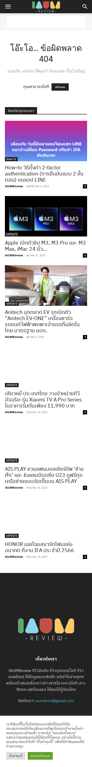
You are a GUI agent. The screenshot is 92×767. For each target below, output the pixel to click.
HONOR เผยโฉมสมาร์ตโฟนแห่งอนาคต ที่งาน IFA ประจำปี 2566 (39, 547)
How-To (11, 159)
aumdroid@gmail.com (55, 700)
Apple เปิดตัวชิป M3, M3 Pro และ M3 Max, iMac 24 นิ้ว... (45, 245)
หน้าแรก (60, 87)
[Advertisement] (46, 22)
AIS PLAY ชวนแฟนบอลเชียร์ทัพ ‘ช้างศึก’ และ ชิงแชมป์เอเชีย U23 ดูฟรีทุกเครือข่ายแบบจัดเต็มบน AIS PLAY (44, 474)
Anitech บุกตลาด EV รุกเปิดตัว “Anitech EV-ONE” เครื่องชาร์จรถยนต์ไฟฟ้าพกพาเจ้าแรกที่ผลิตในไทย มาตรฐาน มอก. (42, 321)
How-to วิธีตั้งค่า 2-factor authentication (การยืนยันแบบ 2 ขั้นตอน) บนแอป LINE (44, 173)
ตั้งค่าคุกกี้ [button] (15, 756)
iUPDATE (11, 234)
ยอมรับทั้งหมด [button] (40, 756)
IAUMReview (14, 186)
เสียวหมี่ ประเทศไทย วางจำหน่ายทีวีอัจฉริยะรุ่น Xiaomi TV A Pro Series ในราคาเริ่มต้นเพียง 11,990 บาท (43, 399)
